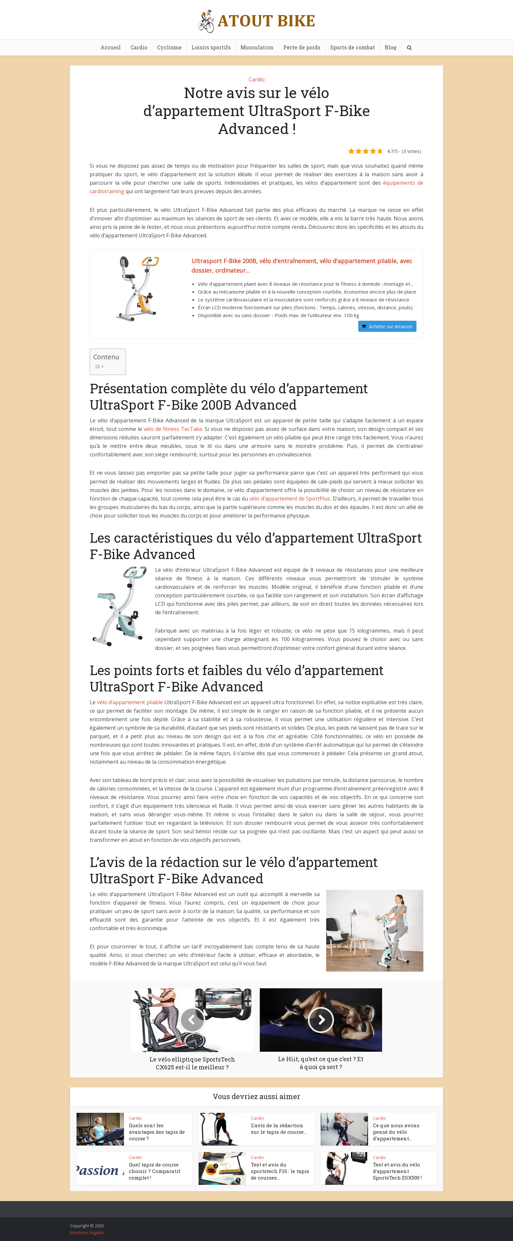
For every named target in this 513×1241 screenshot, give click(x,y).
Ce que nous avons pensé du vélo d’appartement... (396, 1132)
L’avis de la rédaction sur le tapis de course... (279, 1128)
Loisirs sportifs (211, 47)
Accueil (110, 47)
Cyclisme (169, 47)
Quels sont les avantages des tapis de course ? (157, 1132)
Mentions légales (87, 1232)
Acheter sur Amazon (390, 326)
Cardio (139, 47)
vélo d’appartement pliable (130, 702)
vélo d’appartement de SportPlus (289, 498)
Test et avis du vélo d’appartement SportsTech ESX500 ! (397, 1171)
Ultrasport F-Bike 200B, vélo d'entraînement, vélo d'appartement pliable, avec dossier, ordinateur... (301, 265)
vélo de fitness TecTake (173, 429)
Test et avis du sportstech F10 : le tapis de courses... (280, 1171)
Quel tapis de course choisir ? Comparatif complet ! (154, 1171)
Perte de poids (301, 47)
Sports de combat (352, 47)
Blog (391, 47)
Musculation (257, 47)
